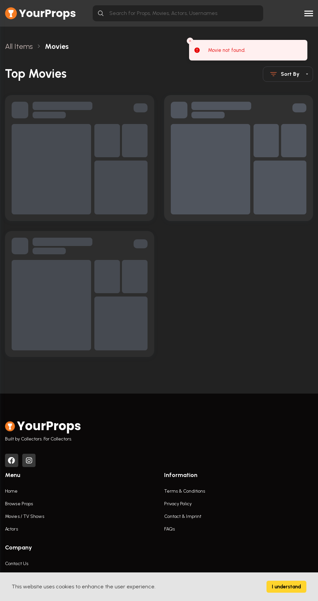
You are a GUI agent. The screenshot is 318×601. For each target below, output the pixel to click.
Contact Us (16, 563)
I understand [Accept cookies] (286, 587)
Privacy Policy (178, 504)
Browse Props (19, 504)
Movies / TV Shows (24, 516)
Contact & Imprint (183, 516)
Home (11, 491)
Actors (11, 529)
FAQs (169, 529)
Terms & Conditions (184, 491)
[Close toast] (190, 41)
